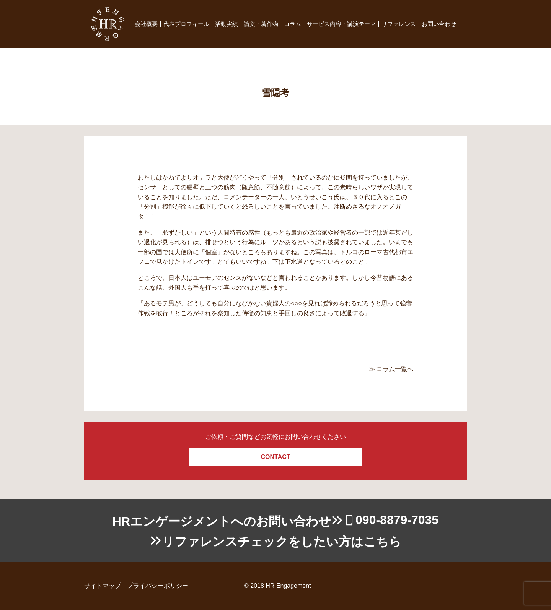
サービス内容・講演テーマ (341, 24)
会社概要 (146, 24)
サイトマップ (102, 585)
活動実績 (226, 24)
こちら (382, 541)
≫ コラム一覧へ (391, 369)
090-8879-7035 (397, 520)
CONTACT (275, 457)
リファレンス (398, 24)
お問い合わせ (439, 24)
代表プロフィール (186, 24)
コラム (292, 24)
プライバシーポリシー (157, 585)
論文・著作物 (261, 24)
